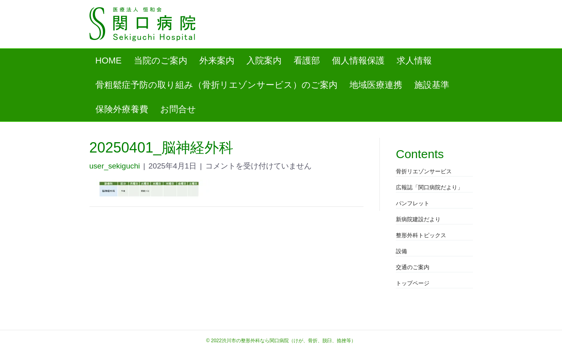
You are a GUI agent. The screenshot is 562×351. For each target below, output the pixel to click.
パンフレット (412, 203)
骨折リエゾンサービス (424, 171)
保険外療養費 (121, 109)
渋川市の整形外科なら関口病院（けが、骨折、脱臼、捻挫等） (289, 340)
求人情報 (414, 60)
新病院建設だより (418, 219)
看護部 (307, 60)
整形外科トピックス (421, 235)
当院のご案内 (160, 60)
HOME (108, 60)
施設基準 (431, 85)
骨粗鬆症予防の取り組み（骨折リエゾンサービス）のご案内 (216, 85)
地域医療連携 (376, 85)
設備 (401, 251)
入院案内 (264, 60)
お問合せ (178, 109)
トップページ (412, 283)
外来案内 (216, 60)
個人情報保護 (358, 60)
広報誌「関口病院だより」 (429, 187)
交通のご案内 (412, 267)
